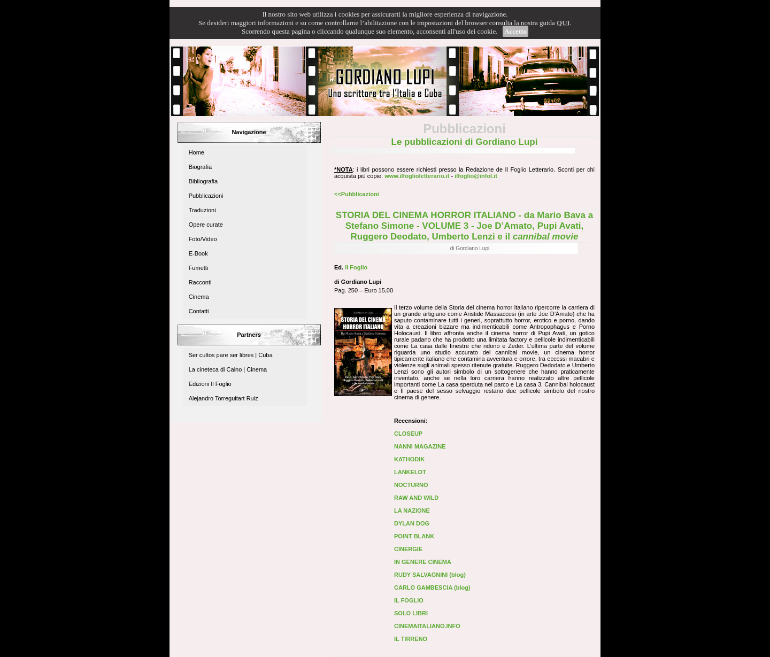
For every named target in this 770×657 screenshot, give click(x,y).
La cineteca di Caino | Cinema (228, 369)
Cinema (199, 296)
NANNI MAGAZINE (420, 446)
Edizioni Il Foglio (210, 384)
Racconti (200, 282)
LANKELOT (410, 472)
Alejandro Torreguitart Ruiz (223, 398)
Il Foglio (356, 267)
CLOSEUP (408, 433)
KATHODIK (409, 459)
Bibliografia (203, 181)
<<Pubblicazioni (356, 194)
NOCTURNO (411, 485)
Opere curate (206, 224)
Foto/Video (203, 239)
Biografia (200, 167)
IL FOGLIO (409, 600)
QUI (563, 23)
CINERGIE (408, 549)
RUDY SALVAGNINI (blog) (430, 574)
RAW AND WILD (416, 497)
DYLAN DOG (411, 523)
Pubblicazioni (206, 195)
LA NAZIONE (412, 510)
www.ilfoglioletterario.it (416, 176)
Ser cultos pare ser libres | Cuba (231, 355)
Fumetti (199, 268)
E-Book (198, 253)
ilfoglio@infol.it (476, 176)
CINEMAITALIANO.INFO (427, 626)
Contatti (199, 311)
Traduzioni (202, 210)
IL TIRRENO (410, 639)
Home (196, 152)
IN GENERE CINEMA (422, 562)
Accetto (515, 31)
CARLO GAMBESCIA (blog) (432, 587)
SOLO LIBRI (411, 613)
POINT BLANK (414, 536)
